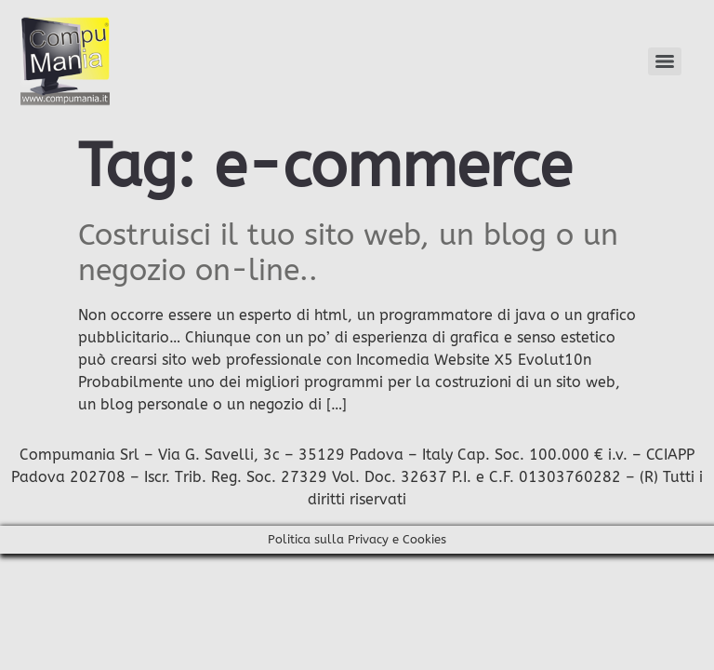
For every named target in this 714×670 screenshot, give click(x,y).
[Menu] (664, 61)
